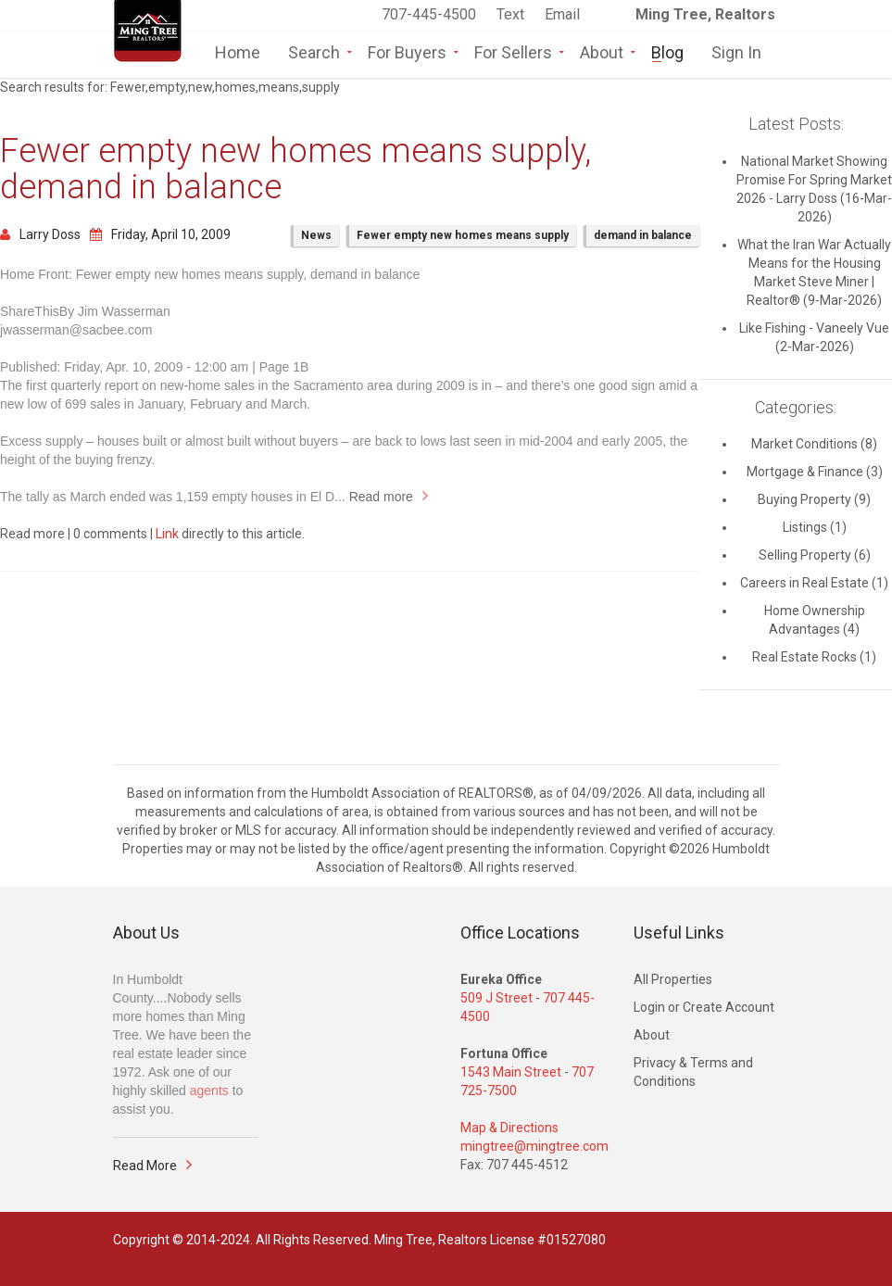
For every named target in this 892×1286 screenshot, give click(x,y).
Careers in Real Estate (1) (814, 582)
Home (237, 50)
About (601, 50)
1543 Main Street (510, 1072)
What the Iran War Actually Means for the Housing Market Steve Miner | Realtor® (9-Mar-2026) (814, 272)
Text (512, 14)
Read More (145, 1165)
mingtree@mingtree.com (534, 1146)
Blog (667, 50)
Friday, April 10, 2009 (160, 234)
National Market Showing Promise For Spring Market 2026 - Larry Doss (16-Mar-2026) (814, 189)
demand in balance (643, 235)
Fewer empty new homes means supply (463, 235)
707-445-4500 (429, 14)
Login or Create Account (704, 1007)
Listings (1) (815, 527)
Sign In (736, 50)
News (316, 235)
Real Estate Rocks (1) (814, 656)
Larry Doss (40, 234)
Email (562, 14)
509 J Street (496, 997)
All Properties (673, 979)
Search (314, 50)
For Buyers (407, 50)
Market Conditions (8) (814, 443)
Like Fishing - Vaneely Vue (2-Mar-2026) (814, 337)
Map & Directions (509, 1127)
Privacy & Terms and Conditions (693, 1072)
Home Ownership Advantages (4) (814, 620)
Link (167, 533)
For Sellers (513, 50)
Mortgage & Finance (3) (815, 471)
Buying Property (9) (814, 499)
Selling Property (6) (815, 555)
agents (209, 1090)
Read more (381, 496)
